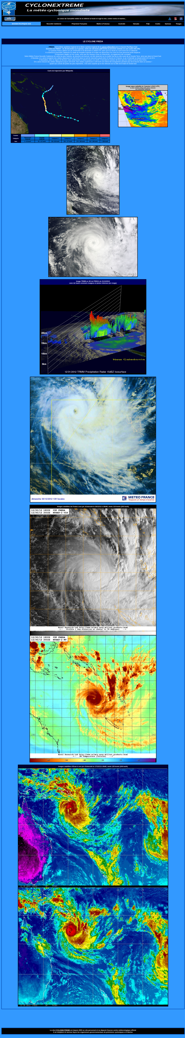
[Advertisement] (93, 32)
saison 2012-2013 (108, 47)
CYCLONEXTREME (62, 1030)
